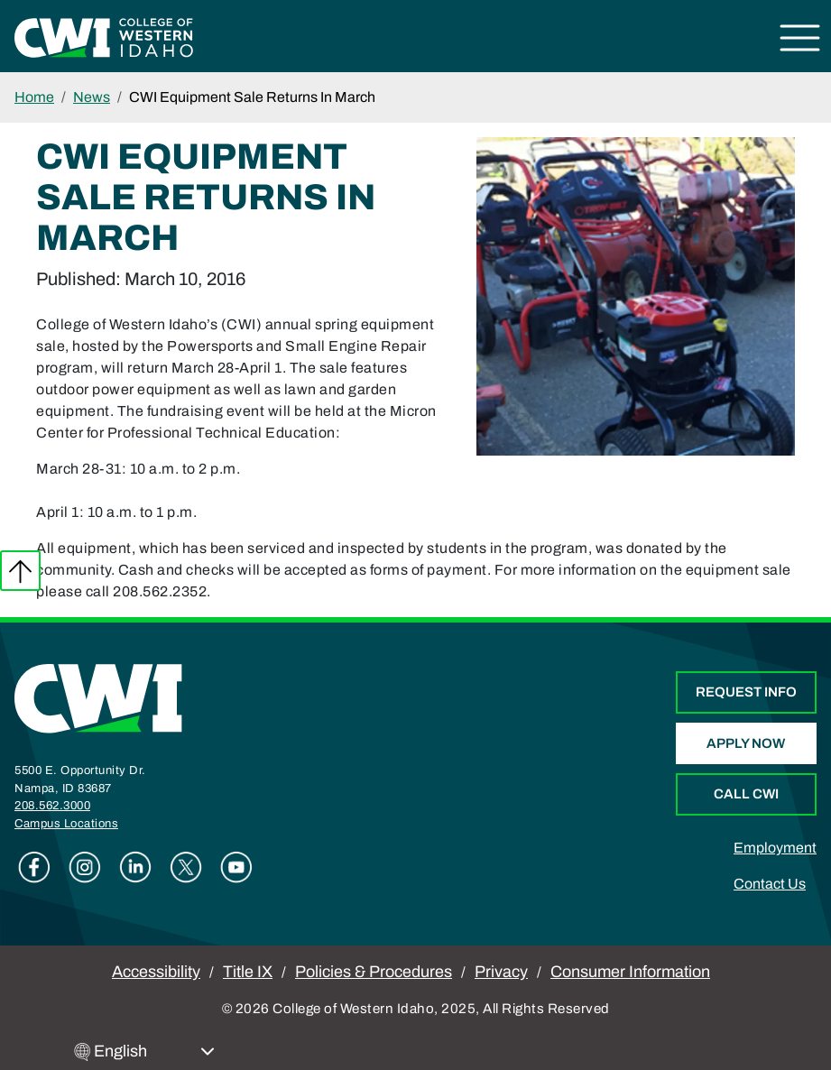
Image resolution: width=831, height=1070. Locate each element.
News (91, 97)
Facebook (34, 867)
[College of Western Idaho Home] (103, 36)
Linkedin (135, 867)
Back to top (20, 570)
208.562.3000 (52, 805)
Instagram (85, 867)
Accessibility (156, 972)
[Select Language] (154, 1051)
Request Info (746, 692)
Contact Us (770, 883)
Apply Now (745, 743)
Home (34, 97)
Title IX (247, 972)
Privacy (501, 972)
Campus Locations (66, 823)
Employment (775, 847)
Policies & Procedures (373, 972)
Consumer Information (630, 972)
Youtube (236, 867)
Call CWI (746, 794)
